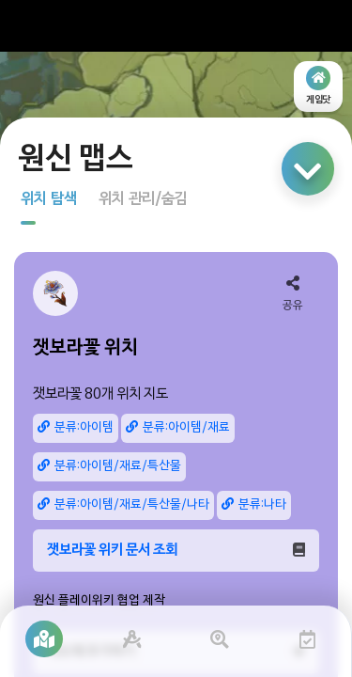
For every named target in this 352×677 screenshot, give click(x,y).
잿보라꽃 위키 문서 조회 (176, 550)
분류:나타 (254, 504)
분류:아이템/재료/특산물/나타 (123, 504)
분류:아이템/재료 (178, 427)
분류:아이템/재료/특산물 (109, 466)
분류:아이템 (76, 427)
